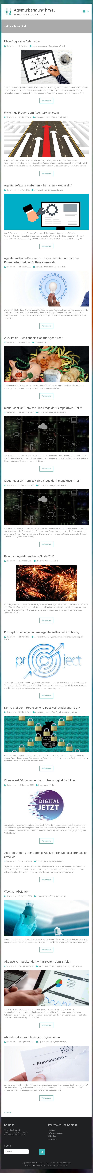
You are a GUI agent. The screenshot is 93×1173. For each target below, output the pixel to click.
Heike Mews (11, 46)
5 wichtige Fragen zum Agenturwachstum (31, 112)
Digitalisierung (48, 412)
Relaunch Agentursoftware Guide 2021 (29, 556)
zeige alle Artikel (59, 46)
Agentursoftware (40, 190)
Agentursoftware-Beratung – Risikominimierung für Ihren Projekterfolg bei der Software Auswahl (42, 260)
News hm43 (41, 561)
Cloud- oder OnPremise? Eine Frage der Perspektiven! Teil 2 (43, 408)
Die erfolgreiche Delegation (22, 41)
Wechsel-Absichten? (17, 891)
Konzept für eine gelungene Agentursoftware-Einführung (41, 632)
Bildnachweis (52, 1136)
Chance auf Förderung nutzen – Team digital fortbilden (40, 780)
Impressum (52, 1130)
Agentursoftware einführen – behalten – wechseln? (38, 185)
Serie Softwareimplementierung (64, 637)
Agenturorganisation (40, 46)
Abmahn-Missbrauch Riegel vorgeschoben (32, 1037)
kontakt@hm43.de (14, 1130)
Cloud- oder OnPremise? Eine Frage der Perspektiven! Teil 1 (43, 480)
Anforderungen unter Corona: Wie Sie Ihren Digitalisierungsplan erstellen (45, 855)
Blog (50, 46)
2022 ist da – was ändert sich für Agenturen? (33, 338)
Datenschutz (52, 1139)
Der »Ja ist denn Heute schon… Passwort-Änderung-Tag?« (42, 707)
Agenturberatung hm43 (34, 10)
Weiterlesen (46, 101)
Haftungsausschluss (55, 1133)
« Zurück (7, 1112)
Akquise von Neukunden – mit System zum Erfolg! (37, 961)
